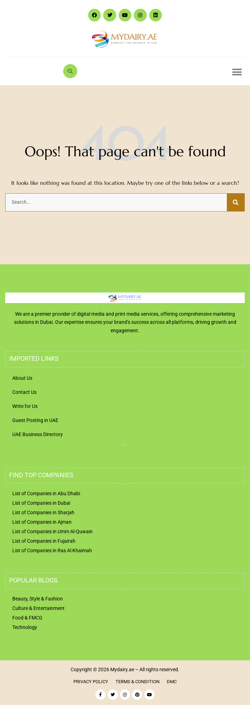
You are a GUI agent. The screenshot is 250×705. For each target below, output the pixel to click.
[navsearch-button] (70, 71)
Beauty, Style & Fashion (37, 599)
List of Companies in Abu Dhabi (46, 493)
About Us (22, 378)
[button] (237, 72)
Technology (24, 627)
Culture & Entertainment (38, 608)
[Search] (235, 202)
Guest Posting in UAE (35, 420)
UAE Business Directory (37, 434)
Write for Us (25, 406)
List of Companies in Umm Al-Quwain (52, 531)
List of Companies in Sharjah (43, 512)
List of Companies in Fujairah (43, 541)
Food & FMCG (27, 618)
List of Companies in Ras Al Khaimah (52, 550)
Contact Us (24, 392)
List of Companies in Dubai (41, 503)
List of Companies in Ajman (42, 522)
